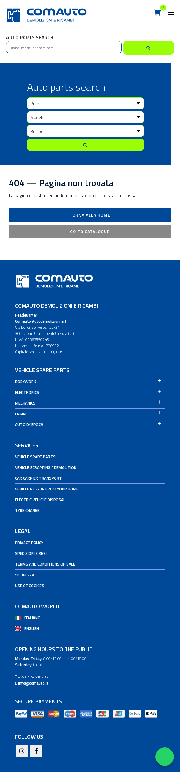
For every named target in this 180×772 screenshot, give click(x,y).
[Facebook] (36, 751)
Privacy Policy (29, 543)
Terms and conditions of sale (45, 564)
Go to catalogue (90, 231)
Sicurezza (24, 575)
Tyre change (27, 510)
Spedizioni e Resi (31, 553)
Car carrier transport (38, 478)
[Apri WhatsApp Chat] (164, 756)
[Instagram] (22, 751)
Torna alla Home (89, 215)
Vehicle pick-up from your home (47, 489)
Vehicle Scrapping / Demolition (45, 467)
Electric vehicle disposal (40, 500)
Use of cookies (29, 585)
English (31, 628)
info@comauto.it (33, 683)
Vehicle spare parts (35, 457)
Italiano (32, 618)
